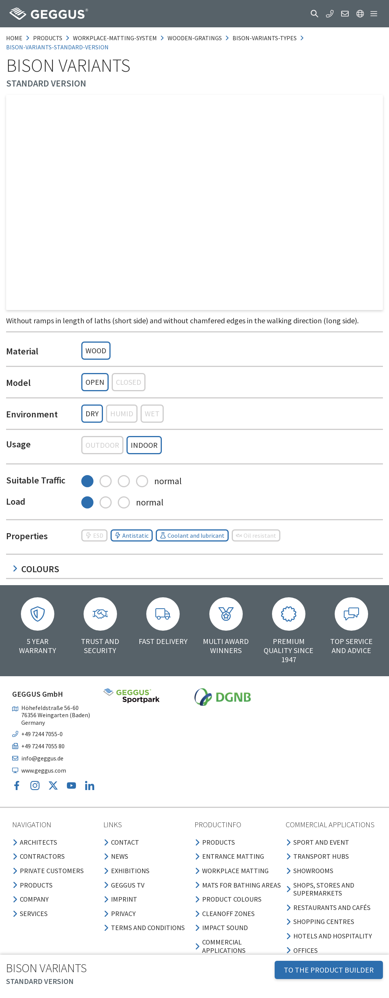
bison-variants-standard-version (57, 47)
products (47, 38)
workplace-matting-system (115, 38)
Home (14, 38)
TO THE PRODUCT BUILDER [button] (329, 969)
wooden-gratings (195, 38)
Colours (35, 569)
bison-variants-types (264, 38)
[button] (314, 13)
